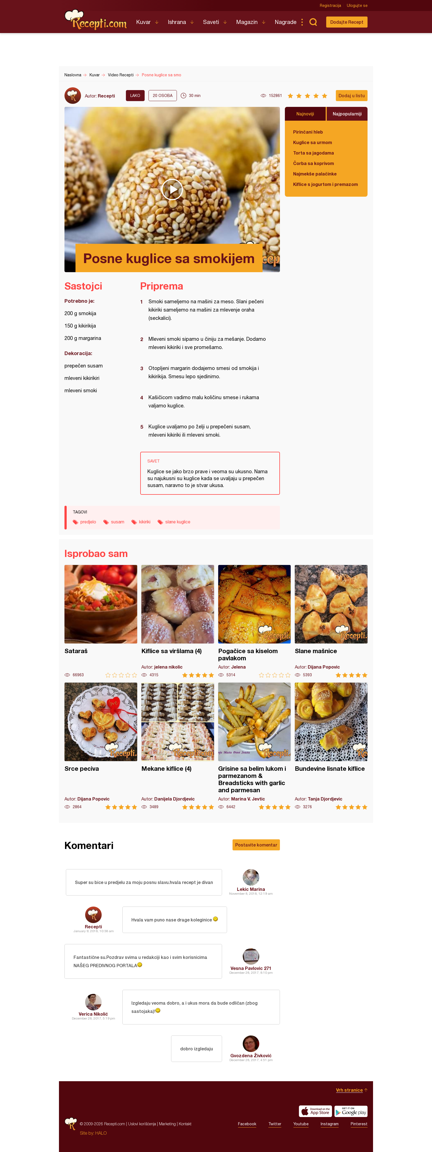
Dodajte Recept (346, 22)
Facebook (247, 1124)
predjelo (88, 521)
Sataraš (100, 621)
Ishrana (177, 22)
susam (117, 521)
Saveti (211, 22)
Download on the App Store (315, 1111)
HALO (101, 1133)
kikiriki (144, 521)
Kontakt (185, 1123)
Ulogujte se (357, 5)
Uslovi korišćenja (142, 1123)
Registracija (330, 5)
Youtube (301, 1124)
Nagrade (285, 22)
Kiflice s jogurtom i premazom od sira (326, 184)
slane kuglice (177, 521)
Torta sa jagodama (313, 152)
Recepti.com (96, 20)
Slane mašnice (331, 621)
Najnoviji (305, 113)
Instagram (330, 1124)
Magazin (247, 22)
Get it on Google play (351, 1111)
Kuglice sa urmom (312, 142)
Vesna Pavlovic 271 (251, 968)
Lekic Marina (251, 889)
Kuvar (143, 22)
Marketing (167, 1123)
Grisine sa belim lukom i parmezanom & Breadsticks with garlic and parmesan (254, 746)
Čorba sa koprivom (313, 163)
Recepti (106, 95)
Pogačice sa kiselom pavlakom (254, 621)
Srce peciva (100, 746)
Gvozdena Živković (251, 1055)
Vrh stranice (349, 1089)
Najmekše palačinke (315, 173)
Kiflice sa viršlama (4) (177, 621)
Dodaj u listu (352, 95)
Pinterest (359, 1124)
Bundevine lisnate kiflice (331, 746)
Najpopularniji (347, 113)
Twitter (274, 1124)
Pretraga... (313, 22)
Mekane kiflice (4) (177, 746)
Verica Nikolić (93, 1013)
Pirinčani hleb (308, 131)
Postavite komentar (256, 844)
